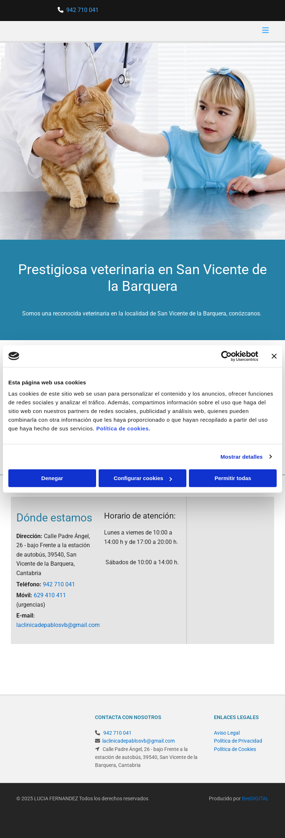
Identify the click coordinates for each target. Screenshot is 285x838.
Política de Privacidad (238, 741)
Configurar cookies (142, 478)
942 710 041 (82, 10)
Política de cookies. (123, 428)
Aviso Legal (227, 733)
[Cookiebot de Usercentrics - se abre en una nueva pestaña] (226, 356)
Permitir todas (233, 478)
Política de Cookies (235, 749)
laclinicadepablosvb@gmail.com (58, 625)
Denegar (52, 478)
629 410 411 (50, 595)
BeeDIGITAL (255, 790)
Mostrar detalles (241, 457)
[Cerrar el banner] (274, 356)
